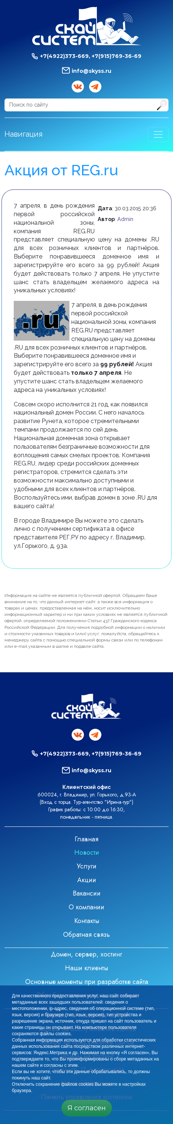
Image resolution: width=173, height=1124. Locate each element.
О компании (86, 907)
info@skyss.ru (91, 71)
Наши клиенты (86, 968)
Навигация (23, 134)
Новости (86, 852)
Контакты (86, 921)
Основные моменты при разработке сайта (86, 982)
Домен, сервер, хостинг (86, 954)
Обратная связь (86, 934)
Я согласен (87, 1108)
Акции (86, 880)
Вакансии (87, 893)
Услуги (87, 866)
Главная (86, 839)
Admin (125, 219)
